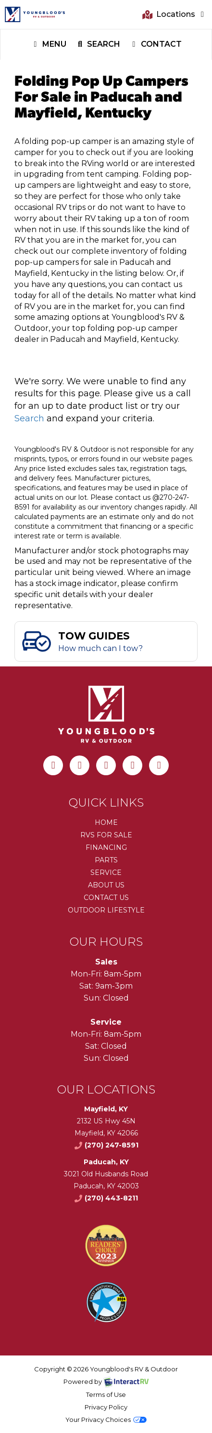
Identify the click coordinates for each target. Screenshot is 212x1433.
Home (106, 822)
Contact (155, 45)
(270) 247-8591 (106, 1145)
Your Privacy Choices (106, 1419)
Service (106, 872)
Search (97, 45)
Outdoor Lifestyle (106, 910)
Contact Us (106, 897)
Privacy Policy (106, 1407)
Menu (50, 45)
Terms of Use (106, 1394)
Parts (106, 860)
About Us (106, 885)
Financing (106, 847)
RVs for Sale (106, 835)
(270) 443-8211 (106, 1198)
